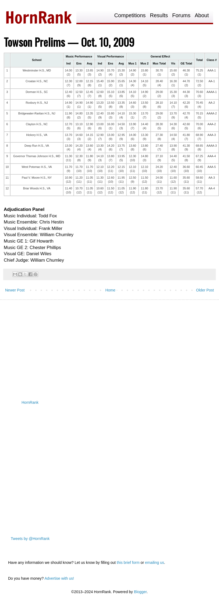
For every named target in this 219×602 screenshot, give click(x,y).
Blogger (140, 592)
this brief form (128, 562)
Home (110, 290)
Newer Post (14, 290)
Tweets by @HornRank (30, 538)
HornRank (30, 402)
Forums (181, 15)
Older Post (205, 290)
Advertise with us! (59, 578)
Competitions (130, 15)
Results (159, 15)
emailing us (154, 562)
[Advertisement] (103, 345)
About (202, 15)
